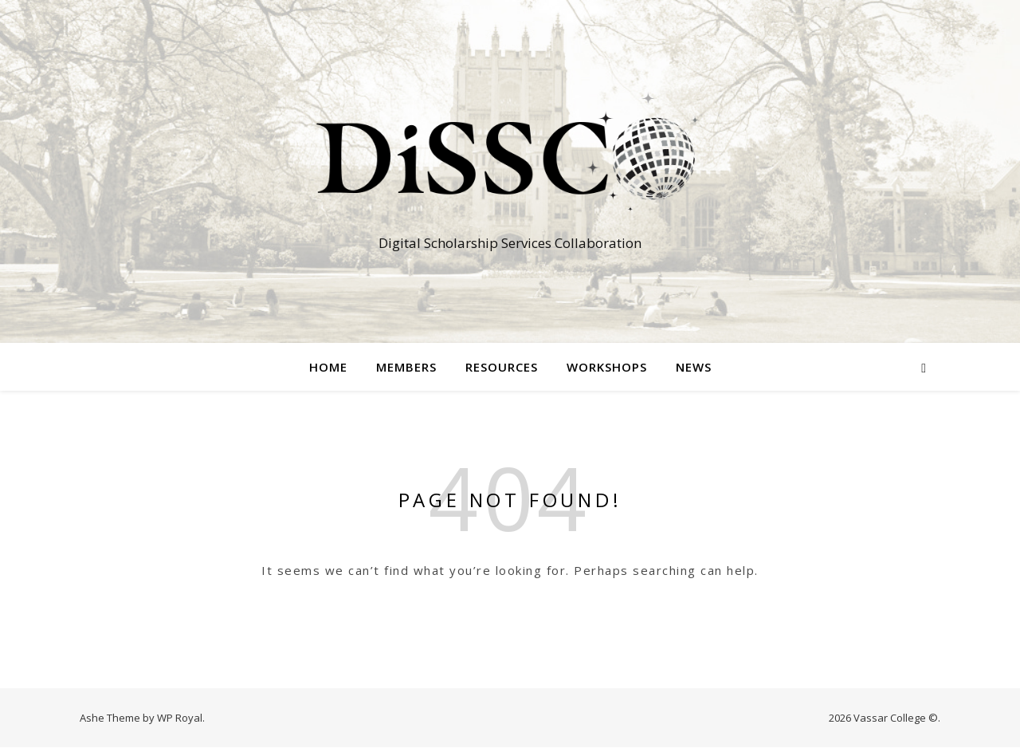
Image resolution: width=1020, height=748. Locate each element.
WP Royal (179, 718)
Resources (501, 367)
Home (328, 367)
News (694, 367)
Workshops (607, 367)
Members (406, 367)
